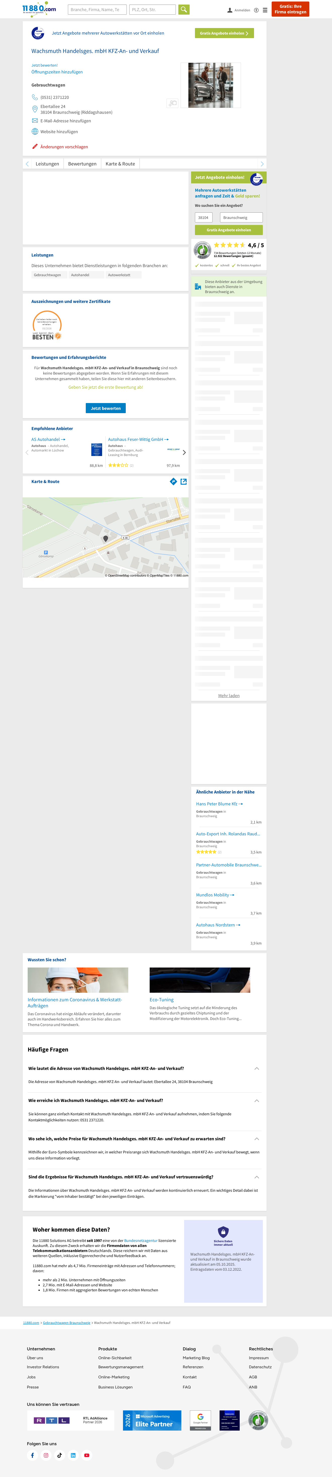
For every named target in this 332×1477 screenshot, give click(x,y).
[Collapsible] (257, 1068)
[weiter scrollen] (262, 163)
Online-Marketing (114, 1377)
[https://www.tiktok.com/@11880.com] (59, 1455)
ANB (253, 1387)
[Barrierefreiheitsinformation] (258, 10)
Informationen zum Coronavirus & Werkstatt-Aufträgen (75, 1002)
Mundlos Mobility (212, 895)
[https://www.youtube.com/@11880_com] (86, 1455)
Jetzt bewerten (106, 408)
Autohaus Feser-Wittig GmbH (135, 439)
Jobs (31, 1377)
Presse (33, 1387)
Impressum (259, 1357)
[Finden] (184, 10)
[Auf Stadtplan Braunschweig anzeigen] (184, 481)
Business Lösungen (115, 1387)
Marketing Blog (196, 1357)
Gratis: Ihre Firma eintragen (290, 9)
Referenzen (193, 1367)
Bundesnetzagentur (141, 1240)
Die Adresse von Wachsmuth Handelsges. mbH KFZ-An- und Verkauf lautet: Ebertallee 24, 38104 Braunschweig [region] (120, 1081)
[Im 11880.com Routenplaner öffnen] (173, 480)
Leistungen (47, 163)
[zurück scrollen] (27, 163)
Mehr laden (229, 695)
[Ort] (152, 10)
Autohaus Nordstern (215, 925)
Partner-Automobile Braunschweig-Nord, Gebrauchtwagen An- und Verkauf (229, 865)
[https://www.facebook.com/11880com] (32, 1455)
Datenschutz (260, 1367)
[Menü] (267, 10)
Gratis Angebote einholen (224, 33)
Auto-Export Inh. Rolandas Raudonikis (229, 834)
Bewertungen (82, 163)
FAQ (187, 1387)
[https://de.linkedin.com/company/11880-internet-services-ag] (73, 1455)
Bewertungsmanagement (121, 1367)
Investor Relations (43, 1367)
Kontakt (190, 1377)
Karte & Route (120, 163)
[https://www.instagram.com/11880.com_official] (46, 1455)
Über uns (35, 1357)
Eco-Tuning (162, 999)
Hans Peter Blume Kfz (216, 804)
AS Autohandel (45, 439)
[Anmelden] (240, 10)
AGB (253, 1377)
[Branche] (97, 10)
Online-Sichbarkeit (115, 1357)
